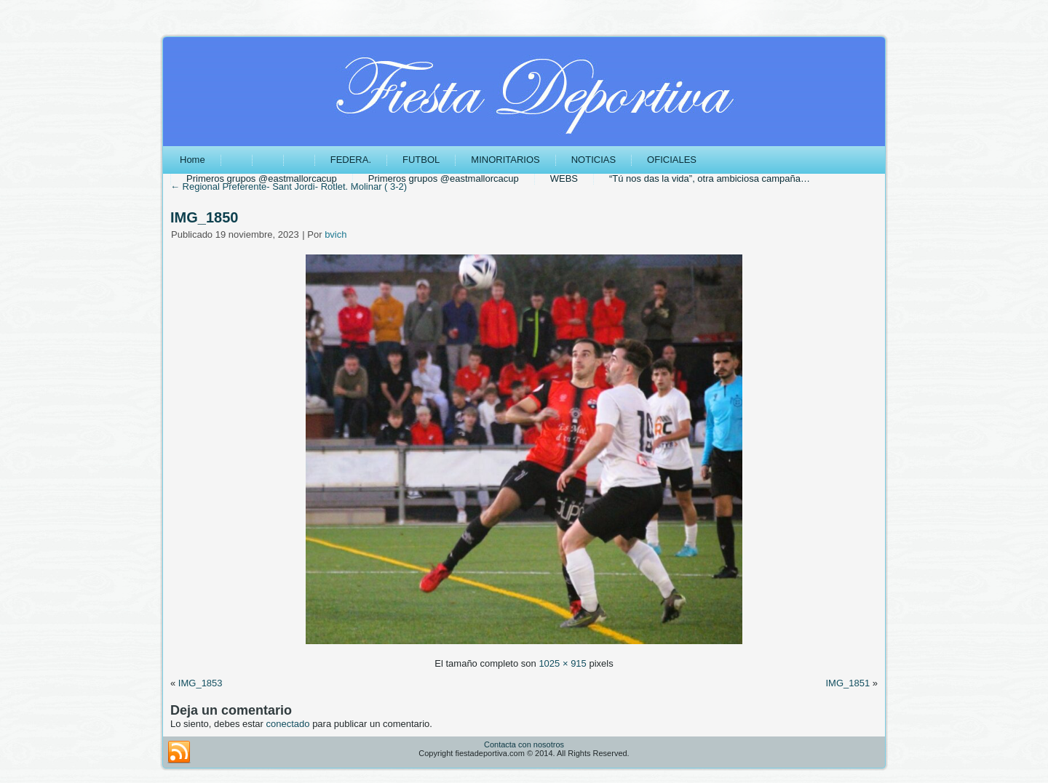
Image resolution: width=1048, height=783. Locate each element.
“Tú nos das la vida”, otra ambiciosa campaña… (709, 178)
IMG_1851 (847, 683)
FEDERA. (350, 159)
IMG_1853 (200, 683)
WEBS (564, 178)
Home (192, 159)
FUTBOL (421, 159)
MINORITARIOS (505, 159)
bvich (335, 234)
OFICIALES (671, 159)
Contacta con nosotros (524, 744)
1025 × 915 (562, 663)
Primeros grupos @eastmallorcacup (261, 178)
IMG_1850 (204, 217)
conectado (288, 723)
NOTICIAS (593, 159)
